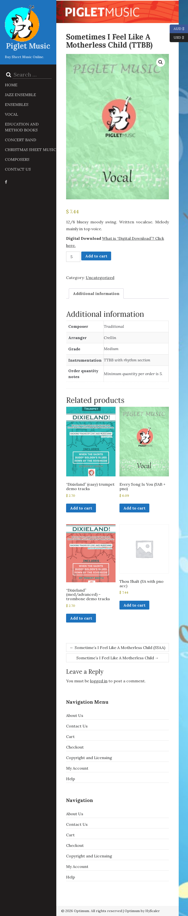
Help (70, 778)
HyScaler (152, 911)
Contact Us (18, 169)
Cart (70, 736)
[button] (160, 62)
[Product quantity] (73, 257)
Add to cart (96, 256)
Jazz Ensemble (20, 94)
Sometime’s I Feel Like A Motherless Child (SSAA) (117, 647)
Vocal (11, 114)
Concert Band (20, 139)
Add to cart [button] (81, 508)
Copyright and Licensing (89, 757)
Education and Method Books (22, 127)
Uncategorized (100, 277)
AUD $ (177, 29)
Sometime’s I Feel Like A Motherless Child (117, 657)
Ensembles (16, 104)
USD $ (179, 37)
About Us (74, 715)
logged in (98, 680)
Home (11, 84)
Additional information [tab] (96, 293)
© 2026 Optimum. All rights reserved (91, 911)
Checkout (75, 747)
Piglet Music (28, 46)
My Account (77, 768)
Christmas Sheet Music (30, 149)
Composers (17, 159)
